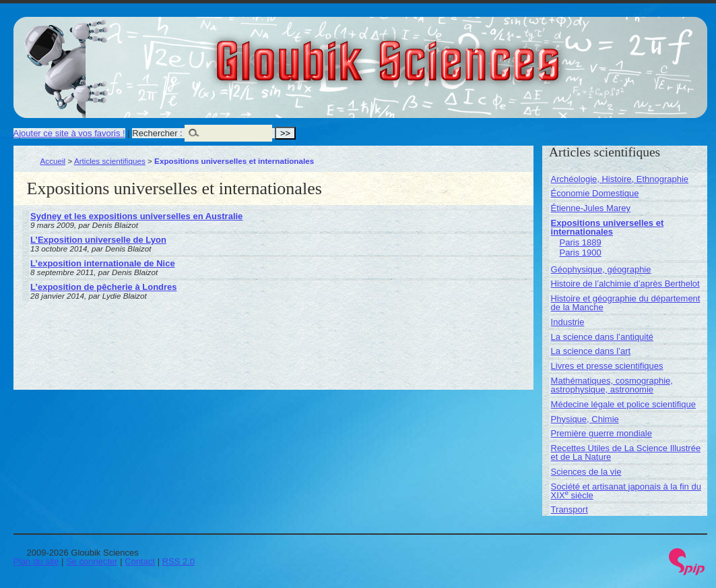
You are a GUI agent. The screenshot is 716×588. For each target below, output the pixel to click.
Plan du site (36, 561)
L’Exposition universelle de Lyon (98, 240)
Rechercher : (157, 133)
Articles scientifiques (109, 160)
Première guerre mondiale (601, 433)
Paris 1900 (580, 252)
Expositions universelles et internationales (607, 227)
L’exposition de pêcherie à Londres (103, 287)
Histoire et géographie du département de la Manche (626, 302)
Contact (140, 561)
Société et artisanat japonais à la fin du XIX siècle (626, 490)
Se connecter (92, 561)
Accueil (53, 160)
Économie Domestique (595, 193)
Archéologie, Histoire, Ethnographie (620, 179)
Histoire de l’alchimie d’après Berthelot (625, 283)
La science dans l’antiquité (602, 337)
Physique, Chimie (585, 419)
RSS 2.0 (178, 561)
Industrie (568, 322)
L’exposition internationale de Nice (102, 263)
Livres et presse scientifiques (607, 366)
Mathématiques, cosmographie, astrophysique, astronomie (612, 385)
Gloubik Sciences (464, 52)
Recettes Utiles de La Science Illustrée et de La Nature (626, 452)
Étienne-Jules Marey (591, 208)
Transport (569, 509)
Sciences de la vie (586, 472)
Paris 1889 (580, 242)
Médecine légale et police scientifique (623, 404)
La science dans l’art (591, 351)
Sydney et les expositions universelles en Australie (136, 216)
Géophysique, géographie (601, 269)
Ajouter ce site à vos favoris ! (69, 133)
